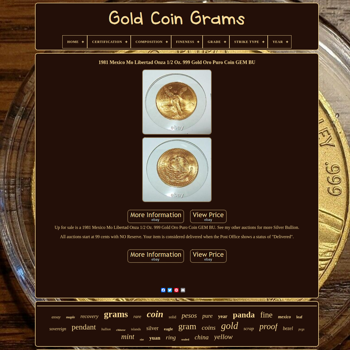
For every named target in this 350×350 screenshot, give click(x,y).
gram (187, 326)
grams (116, 314)
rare (137, 316)
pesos (189, 315)
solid (172, 317)
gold (229, 325)
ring (171, 337)
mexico (284, 316)
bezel (288, 328)
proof (268, 326)
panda (244, 314)
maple (70, 317)
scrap (249, 328)
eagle (168, 329)
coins (209, 327)
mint (127, 336)
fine (266, 314)
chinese (121, 329)
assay (55, 317)
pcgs (302, 329)
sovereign (57, 328)
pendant (84, 327)
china (202, 337)
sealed (185, 339)
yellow (223, 337)
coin (155, 314)
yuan (154, 338)
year (223, 316)
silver (152, 328)
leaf (299, 317)
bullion (106, 329)
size (142, 339)
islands (136, 329)
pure (207, 316)
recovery (89, 316)
